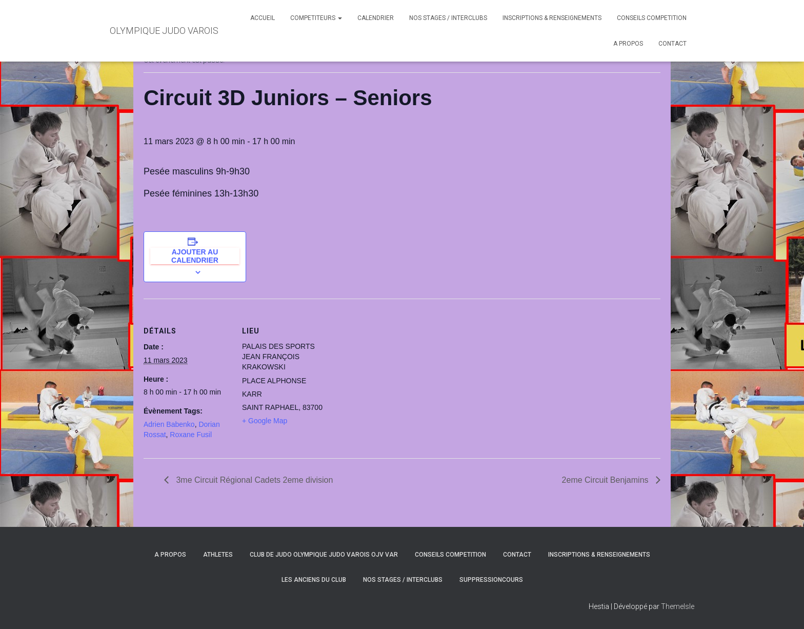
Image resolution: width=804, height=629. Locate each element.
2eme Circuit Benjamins (606, 480)
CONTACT (672, 43)
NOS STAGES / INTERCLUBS (448, 18)
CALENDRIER (375, 18)
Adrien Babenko (169, 424)
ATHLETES (218, 554)
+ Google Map (264, 421)
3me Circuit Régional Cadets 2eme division (253, 480)
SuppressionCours (491, 579)
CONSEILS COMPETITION (652, 18)
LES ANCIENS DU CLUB (314, 579)
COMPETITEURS (316, 18)
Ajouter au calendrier (194, 256)
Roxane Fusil (191, 434)
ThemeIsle (677, 606)
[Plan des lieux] (394, 370)
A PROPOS (628, 43)
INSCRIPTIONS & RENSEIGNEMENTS (551, 18)
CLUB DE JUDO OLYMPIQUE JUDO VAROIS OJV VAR (324, 554)
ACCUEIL (262, 18)
